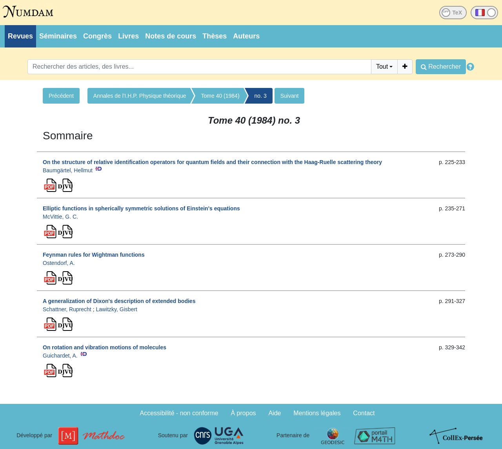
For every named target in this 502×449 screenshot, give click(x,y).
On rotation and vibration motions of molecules (104, 347)
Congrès (97, 36)
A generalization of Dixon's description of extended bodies (119, 301)
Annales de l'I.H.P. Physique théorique (139, 96)
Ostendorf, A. (59, 263)
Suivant (289, 96)
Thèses (214, 36)
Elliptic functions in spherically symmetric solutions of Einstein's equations (141, 208)
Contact (364, 413)
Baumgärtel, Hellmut (68, 170)
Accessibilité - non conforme (179, 413)
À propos (243, 413)
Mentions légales (316, 413)
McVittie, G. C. (60, 217)
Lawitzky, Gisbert (116, 309)
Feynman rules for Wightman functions (94, 255)
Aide (274, 413)
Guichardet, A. (60, 355)
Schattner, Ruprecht (67, 309)
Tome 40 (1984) (220, 96)
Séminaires (58, 36)
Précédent (61, 96)
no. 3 (261, 96)
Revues (20, 36)
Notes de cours (170, 36)
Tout (382, 66)
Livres (128, 36)
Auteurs (246, 36)
